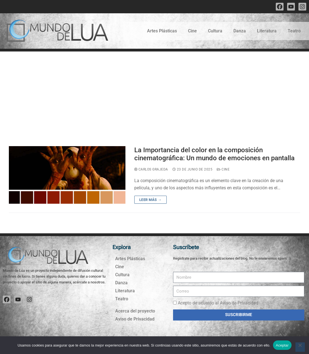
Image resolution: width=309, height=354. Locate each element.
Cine (192, 30)
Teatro (294, 30)
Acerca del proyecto (135, 311)
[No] (300, 347)
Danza (239, 30)
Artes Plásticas (162, 30)
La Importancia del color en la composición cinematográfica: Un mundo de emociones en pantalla (214, 154)
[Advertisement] (154, 93)
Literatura (267, 30)
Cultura (215, 30)
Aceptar (282, 345)
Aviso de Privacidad (134, 319)
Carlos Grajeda (151, 169)
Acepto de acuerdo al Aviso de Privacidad (218, 303)
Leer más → (150, 200)
